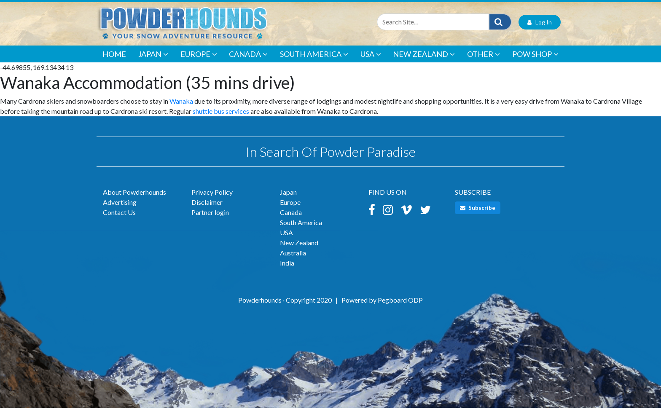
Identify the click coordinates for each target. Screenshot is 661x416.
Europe (198, 61)
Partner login (210, 220)
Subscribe (477, 215)
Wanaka (181, 109)
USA (370, 61)
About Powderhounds (134, 200)
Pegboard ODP (400, 308)
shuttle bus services (221, 119)
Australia (293, 261)
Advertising (120, 210)
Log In (539, 29)
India (287, 271)
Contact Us (119, 220)
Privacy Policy (212, 200)
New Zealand (424, 61)
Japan (153, 61)
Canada (248, 61)
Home (114, 61)
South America (314, 61)
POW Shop (535, 61)
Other (483, 61)
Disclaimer (207, 210)
